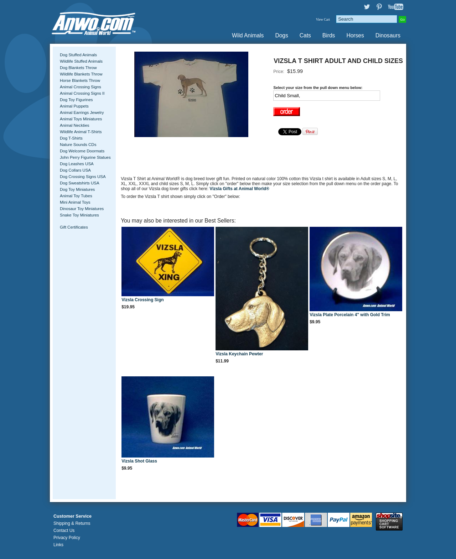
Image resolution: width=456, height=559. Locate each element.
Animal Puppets (74, 106)
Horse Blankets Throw (80, 80)
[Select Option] (326, 95)
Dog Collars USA (75, 170)
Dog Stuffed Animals (78, 55)
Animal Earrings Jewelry (82, 112)
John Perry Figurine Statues (85, 157)
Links (58, 544)
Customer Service (72, 516)
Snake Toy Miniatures (79, 215)
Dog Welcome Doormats (82, 151)
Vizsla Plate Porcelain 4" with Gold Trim (350, 314)
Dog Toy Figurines (76, 100)
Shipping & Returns (71, 523)
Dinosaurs (387, 35)
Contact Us (63, 530)
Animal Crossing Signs (80, 87)
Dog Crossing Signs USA (83, 176)
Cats (305, 35)
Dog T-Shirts (71, 138)
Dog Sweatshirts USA (79, 183)
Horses (355, 35)
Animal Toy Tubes (76, 196)
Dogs (281, 35)
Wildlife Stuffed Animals (81, 61)
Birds (328, 35)
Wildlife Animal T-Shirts (81, 132)
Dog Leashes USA (77, 164)
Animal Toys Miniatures (81, 119)
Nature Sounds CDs (78, 144)
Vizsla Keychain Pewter (239, 353)
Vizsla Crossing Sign (142, 299)
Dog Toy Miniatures (77, 189)
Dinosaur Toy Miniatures (82, 209)
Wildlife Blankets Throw (81, 74)
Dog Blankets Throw (78, 68)
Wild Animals (248, 35)
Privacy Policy (66, 537)
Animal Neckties (74, 125)
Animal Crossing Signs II (82, 93)
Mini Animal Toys (75, 202)
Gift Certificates (74, 227)
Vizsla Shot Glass (139, 461)
